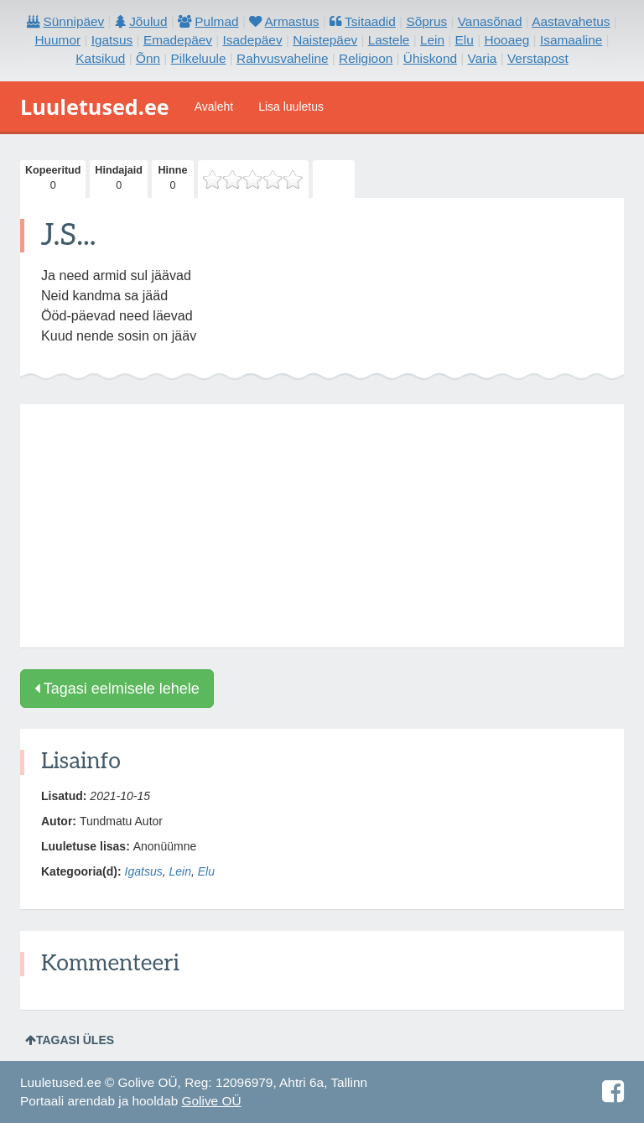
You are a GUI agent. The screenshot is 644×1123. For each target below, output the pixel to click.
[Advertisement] (322, 525)
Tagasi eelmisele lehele (117, 688)
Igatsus (144, 871)
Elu (206, 871)
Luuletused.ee (94, 106)
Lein (179, 871)
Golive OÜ (212, 1101)
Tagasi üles (69, 1040)
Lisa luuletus (291, 106)
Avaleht (214, 106)
